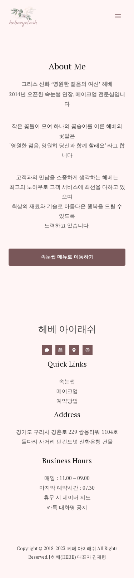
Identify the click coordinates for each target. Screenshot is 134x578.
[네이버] (60, 350)
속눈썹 (67, 381)
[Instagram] (88, 350)
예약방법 (67, 400)
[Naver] (74, 350)
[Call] (47, 350)
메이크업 (67, 391)
